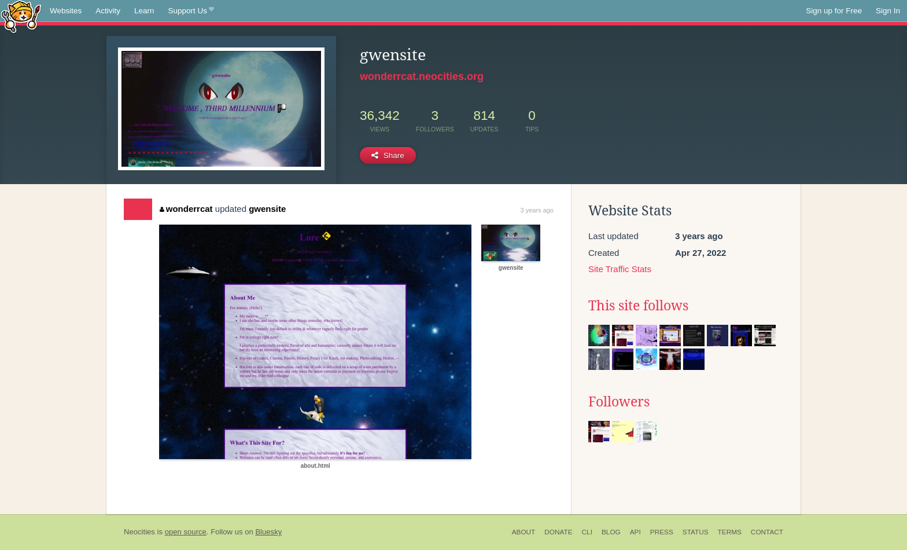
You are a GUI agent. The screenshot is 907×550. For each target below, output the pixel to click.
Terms (730, 532)
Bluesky (268, 531)
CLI (587, 532)
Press (661, 532)
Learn (144, 10)
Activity (107, 10)
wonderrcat (186, 209)
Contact (767, 532)
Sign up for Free (834, 10)
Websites (66, 10)
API (635, 532)
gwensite (267, 209)
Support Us (191, 11)
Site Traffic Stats (619, 269)
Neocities (139, 531)
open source (186, 531)
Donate (558, 532)
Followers (619, 401)
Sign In (888, 10)
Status (696, 532)
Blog (611, 532)
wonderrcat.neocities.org (422, 76)
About (524, 532)
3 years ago (537, 210)
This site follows (638, 305)
